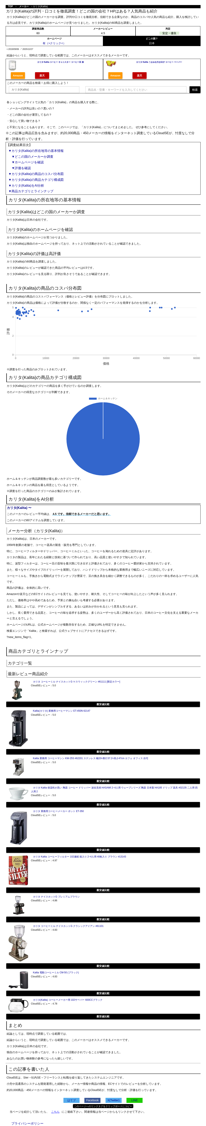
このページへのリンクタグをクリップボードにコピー (103, 1106)
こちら (55, 1111)
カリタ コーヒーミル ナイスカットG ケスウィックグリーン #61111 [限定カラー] (76, 681)
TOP (10, 6)
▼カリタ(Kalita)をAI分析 (26, 185)
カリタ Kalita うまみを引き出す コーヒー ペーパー (159, 62)
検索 (195, 89)
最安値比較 (103, 704)
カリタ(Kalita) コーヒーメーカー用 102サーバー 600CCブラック (67, 999)
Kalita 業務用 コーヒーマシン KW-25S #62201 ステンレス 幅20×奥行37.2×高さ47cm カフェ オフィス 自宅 (90, 758)
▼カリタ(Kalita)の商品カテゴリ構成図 (36, 179)
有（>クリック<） (54, 43)
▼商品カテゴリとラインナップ (31, 191)
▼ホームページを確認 (26, 162)
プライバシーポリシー (27, 1123)
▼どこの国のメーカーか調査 (31, 156)
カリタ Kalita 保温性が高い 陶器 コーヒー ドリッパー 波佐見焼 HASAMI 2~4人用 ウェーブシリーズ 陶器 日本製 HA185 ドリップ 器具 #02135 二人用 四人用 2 (114, 789)
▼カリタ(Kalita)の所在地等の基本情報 (36, 150)
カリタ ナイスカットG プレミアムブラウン (56, 896)
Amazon (18, 75)
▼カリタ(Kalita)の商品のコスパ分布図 (36, 174)
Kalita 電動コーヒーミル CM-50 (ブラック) (56, 972)
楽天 (42, 75)
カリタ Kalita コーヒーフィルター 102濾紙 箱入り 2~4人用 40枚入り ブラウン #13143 (79, 856)
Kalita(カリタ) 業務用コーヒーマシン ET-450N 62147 (61, 710)
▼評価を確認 (19, 168)
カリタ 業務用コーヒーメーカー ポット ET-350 (58, 811)
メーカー (24, 6)
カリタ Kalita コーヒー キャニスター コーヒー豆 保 (60, 62)
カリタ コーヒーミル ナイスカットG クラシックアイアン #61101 (68, 926)
